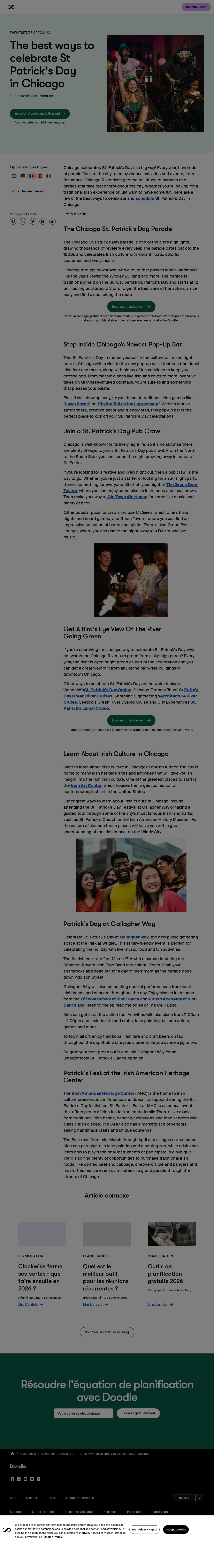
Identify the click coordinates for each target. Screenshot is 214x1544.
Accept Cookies (176, 1536)
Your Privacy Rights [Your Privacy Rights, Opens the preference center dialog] (144, 1536)
